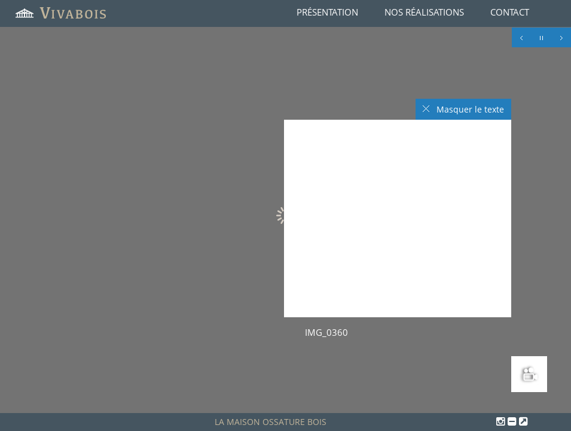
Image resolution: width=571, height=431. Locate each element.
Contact (509, 12)
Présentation (327, 12)
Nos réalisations (424, 12)
